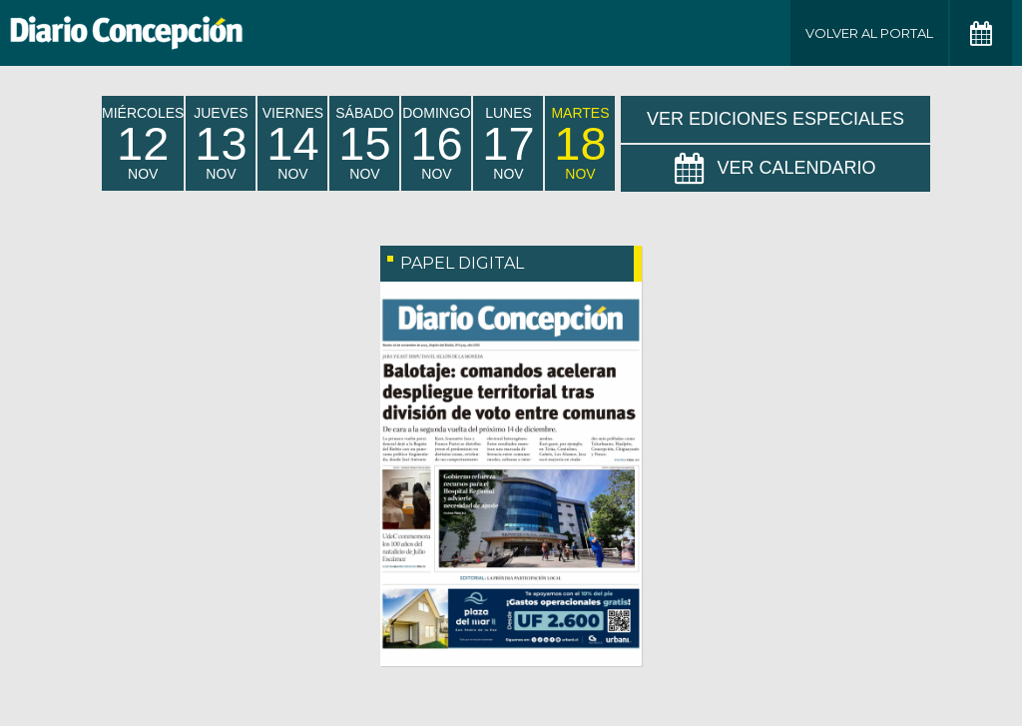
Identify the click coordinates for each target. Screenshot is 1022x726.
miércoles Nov (143, 143)
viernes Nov (292, 143)
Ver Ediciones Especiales (775, 119)
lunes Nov (508, 143)
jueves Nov (221, 143)
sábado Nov (364, 143)
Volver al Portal (869, 33)
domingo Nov (436, 143)
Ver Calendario (775, 169)
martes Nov (580, 143)
